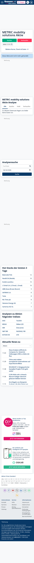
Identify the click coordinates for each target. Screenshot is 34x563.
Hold (18, 106)
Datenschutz (26, 505)
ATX (17, 335)
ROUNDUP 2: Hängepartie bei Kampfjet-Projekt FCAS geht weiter (19, 369)
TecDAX (19, 321)
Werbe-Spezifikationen (16, 507)
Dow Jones (20, 328)
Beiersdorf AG (7, 275)
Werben (14, 505)
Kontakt (3, 502)
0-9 (6, 479)
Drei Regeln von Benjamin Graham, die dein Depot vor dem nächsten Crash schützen (19, 384)
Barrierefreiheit (27, 516)
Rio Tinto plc (6, 300)
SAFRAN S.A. (6, 293)
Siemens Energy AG (9, 303)
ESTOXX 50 (6, 335)
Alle (5, 106)
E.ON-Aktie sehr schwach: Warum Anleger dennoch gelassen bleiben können (18, 377)
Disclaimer (25, 507)
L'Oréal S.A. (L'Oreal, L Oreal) (12, 285)
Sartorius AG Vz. (8, 307)
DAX (3, 321)
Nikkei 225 (19, 324)
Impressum (25, 502)
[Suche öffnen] (27, 2)
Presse (3, 507)
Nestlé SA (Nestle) (8, 278)
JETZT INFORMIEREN (17, 439)
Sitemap (3, 509)
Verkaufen (26, 106)
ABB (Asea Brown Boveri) (11, 289)
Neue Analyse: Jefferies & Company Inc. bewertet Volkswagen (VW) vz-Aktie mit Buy (19, 353)
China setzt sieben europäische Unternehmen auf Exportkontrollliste (19, 362)
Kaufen (11, 106)
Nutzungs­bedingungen (26, 510)
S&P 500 (5, 331)
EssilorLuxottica (7, 282)
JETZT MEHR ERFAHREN (17, 467)
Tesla (4, 296)
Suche (17, 174)
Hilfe (13, 502)
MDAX (4, 324)
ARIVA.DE (17, 537)
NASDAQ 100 (20, 331)
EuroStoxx (4, 485)
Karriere (3, 505)
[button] (21, 2)
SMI (3, 328)
